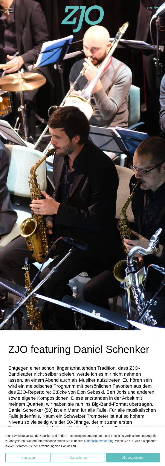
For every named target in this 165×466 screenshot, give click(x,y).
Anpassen (28, 457)
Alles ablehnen (78, 457)
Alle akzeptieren (133, 457)
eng (149, 7)
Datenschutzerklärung (98, 441)
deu (157, 7)
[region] (82, 446)
